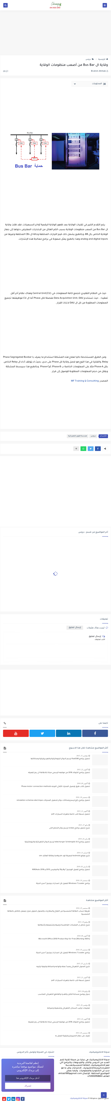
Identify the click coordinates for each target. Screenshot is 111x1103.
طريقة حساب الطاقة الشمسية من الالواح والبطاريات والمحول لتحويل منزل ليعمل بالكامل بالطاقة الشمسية (48, 912)
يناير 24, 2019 (83, 839)
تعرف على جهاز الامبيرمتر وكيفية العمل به (72, 1036)
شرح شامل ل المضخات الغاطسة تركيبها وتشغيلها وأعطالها (64, 925)
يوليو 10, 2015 (83, 922)
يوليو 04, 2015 (83, 991)
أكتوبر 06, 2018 (82, 936)
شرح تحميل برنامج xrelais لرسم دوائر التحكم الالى (69, 828)
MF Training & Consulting (85, 381)
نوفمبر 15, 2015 (82, 756)
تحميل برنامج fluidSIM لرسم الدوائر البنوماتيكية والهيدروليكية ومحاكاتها (60, 759)
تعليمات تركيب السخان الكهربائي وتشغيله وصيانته (68, 1008)
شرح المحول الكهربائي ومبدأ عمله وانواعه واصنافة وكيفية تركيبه (63, 967)
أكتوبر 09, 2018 (82, 783)
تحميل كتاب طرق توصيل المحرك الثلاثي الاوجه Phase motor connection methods (55, 787)
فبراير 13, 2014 (82, 853)
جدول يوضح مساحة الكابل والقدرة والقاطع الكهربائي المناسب (64, 994)
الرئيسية (103, 59)
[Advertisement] (55, 33)
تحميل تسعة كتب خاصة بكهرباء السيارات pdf (70, 814)
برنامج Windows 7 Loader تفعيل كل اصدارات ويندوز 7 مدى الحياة (63, 884)
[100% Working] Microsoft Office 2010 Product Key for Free (64, 939)
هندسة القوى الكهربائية (77, 436)
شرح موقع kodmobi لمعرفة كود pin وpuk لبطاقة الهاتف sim (64, 856)
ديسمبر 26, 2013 (82, 1033)
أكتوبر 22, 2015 (82, 770)
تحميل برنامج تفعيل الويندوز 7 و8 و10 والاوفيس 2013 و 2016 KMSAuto (61, 870)
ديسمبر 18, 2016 (82, 797)
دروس (90, 59)
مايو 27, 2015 (83, 825)
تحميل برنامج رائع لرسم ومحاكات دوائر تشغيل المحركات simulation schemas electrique (53, 800)
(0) (5, 71)
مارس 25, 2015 (82, 964)
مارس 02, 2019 (82, 867)
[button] (98, 448)
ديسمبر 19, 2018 (82, 880)
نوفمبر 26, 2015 (82, 1005)
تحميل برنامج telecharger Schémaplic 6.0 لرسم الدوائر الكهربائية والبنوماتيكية (57, 842)
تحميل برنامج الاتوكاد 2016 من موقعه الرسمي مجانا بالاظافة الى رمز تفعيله (59, 773)
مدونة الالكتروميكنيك (79, 1099)
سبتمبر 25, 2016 (82, 908)
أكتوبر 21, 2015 (82, 811)
